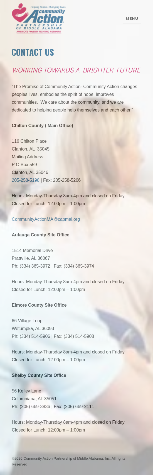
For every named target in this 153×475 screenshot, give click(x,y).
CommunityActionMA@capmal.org (46, 219)
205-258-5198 (26, 180)
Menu (132, 18)
